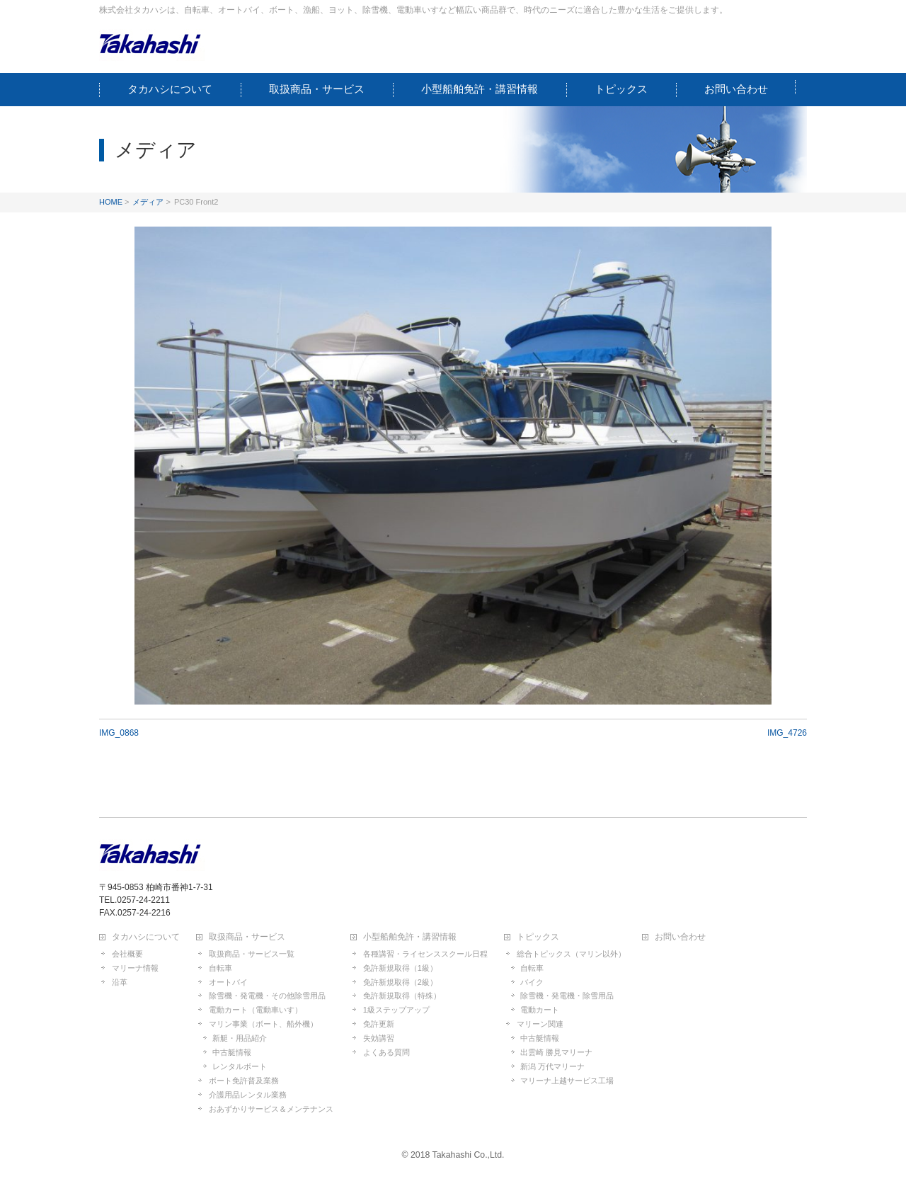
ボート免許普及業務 (244, 1080)
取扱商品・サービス (247, 937)
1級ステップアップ (396, 1009)
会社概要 (127, 954)
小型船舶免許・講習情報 (410, 937)
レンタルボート (239, 1066)
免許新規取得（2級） (400, 982)
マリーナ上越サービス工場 (567, 1080)
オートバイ (228, 982)
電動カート (539, 1009)
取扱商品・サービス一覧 (251, 954)
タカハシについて (146, 937)
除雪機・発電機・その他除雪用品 (267, 995)
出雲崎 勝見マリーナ (556, 1052)
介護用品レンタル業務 (248, 1094)
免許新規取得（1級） (400, 968)
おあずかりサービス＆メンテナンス (271, 1109)
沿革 (119, 982)
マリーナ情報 (135, 968)
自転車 (220, 968)
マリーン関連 (540, 1024)
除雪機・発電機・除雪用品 (567, 995)
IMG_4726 (787, 733)
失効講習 (378, 1038)
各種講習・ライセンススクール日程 (425, 954)
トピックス (538, 937)
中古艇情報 (231, 1052)
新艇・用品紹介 (239, 1038)
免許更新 (378, 1024)
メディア (148, 202)
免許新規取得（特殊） (402, 995)
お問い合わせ (680, 937)
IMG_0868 (119, 733)
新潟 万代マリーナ (552, 1066)
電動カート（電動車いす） (255, 1009)
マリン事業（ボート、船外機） (263, 1024)
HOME (110, 202)
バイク (532, 982)
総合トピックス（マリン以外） (571, 954)
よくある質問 (386, 1052)
